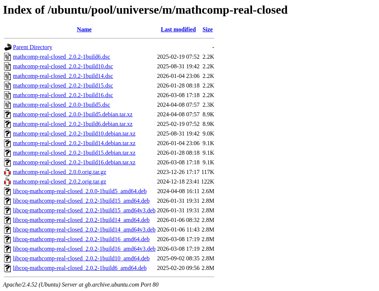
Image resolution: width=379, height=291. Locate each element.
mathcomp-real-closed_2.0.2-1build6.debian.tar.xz (73, 124)
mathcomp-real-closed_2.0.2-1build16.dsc (63, 95)
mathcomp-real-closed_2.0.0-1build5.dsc (61, 105)
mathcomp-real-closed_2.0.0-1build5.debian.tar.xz (73, 114)
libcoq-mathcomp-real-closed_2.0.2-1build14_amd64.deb (81, 220)
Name (84, 29)
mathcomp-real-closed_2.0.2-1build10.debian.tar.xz (74, 133)
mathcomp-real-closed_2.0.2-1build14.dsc (63, 76)
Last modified (178, 29)
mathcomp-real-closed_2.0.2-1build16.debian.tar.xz (74, 162)
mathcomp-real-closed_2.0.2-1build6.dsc (61, 57)
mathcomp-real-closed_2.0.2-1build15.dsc (63, 85)
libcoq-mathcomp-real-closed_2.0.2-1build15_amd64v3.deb (84, 210)
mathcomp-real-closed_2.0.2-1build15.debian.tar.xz (74, 153)
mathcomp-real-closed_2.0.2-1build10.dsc (63, 66)
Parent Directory (32, 47)
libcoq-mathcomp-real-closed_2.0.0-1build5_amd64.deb (80, 191)
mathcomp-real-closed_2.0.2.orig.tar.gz (59, 181)
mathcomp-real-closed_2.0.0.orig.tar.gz (59, 172)
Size (207, 29)
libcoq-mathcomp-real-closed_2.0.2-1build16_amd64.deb (81, 239)
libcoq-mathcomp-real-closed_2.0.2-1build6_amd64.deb (80, 268)
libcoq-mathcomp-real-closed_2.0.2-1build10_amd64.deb (81, 258)
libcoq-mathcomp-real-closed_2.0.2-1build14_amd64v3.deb (84, 229)
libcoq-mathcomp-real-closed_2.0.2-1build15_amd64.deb (81, 201)
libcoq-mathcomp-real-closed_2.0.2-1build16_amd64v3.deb (84, 249)
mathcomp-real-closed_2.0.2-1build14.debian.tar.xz (74, 143)
